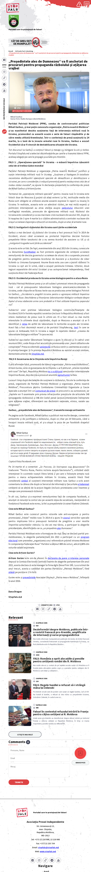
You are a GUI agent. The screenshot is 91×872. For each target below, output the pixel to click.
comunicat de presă (45, 390)
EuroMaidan (30, 251)
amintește (45, 346)
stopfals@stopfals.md (48, 847)
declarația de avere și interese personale (68, 558)
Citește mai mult (25, 734)
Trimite (19, 782)
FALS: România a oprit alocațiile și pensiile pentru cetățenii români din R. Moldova (58, 660)
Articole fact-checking (24, 51)
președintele (29, 577)
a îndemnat (83, 484)
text (76, 327)
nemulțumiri (63, 375)
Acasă (11, 51)
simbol (24, 480)
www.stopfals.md (48, 851)
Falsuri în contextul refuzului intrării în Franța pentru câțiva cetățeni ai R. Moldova (60, 713)
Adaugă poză (80, 763)
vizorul (66, 517)
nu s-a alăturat (55, 371)
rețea (24, 324)
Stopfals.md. (37, 353)
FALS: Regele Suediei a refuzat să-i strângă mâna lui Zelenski (59, 686)
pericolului (67, 207)
